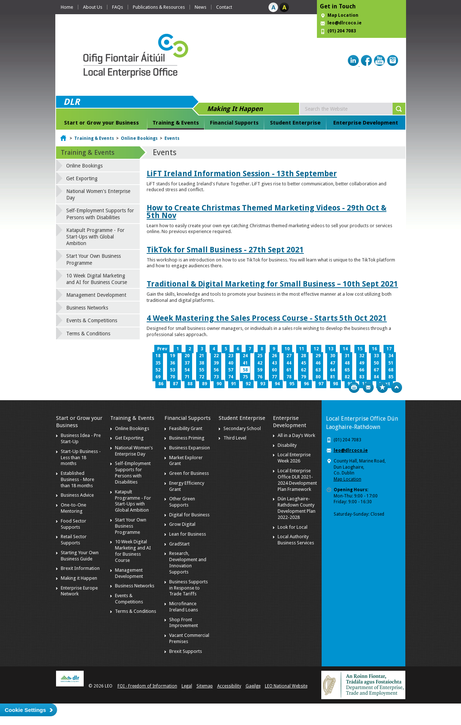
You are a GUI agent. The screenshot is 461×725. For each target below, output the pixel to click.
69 (157, 376)
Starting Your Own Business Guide (80, 556)
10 (287, 348)
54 (187, 370)
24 (245, 355)
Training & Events (175, 122)
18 (157, 355)
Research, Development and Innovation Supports (187, 563)
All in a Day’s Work (296, 435)
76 (259, 376)
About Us (92, 7)
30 (332, 355)
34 (390, 355)
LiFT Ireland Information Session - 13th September (242, 173)
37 (187, 363)
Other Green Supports (182, 502)
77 (274, 376)
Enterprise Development (365, 122)
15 (359, 348)
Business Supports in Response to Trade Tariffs (188, 588)
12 (316, 348)
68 (390, 370)
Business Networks (87, 308)
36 (172, 363)
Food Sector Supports (73, 524)
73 (216, 376)
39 (216, 363)
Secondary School (242, 428)
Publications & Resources (159, 7)
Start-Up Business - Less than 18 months (81, 457)
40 (230, 363)
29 (318, 355)
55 (201, 370)
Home (67, 7)
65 (347, 370)
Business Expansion (189, 447)
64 (332, 370)
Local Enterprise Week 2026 (294, 458)
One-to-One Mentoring (73, 508)
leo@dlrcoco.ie (344, 22)
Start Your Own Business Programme (93, 259)
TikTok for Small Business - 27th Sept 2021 (225, 249)
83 (361, 376)
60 (274, 370)
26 (274, 355)
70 (172, 376)
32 (361, 355)
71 (187, 376)
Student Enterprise (295, 122)
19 (172, 355)
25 (259, 355)
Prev (162, 348)
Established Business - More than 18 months (77, 479)
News (200, 7)
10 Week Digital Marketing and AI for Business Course (96, 279)
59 (259, 370)
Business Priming (186, 438)
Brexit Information (80, 568)
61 (288, 370)
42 (259, 363)
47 (332, 363)
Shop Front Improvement (183, 623)
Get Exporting (82, 178)
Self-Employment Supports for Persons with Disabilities (100, 214)
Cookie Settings (25, 710)
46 (318, 363)
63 (318, 370)
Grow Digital (182, 524)
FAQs (117, 7)
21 (201, 355)
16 (374, 348)
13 (330, 348)
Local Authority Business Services (296, 539)
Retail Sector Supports (74, 539)
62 (303, 370)
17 (389, 348)
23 (230, 355)
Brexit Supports (185, 651)
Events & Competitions (91, 320)
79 (303, 376)
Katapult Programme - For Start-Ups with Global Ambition (95, 236)
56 (216, 370)
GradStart (179, 544)
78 (288, 376)
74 (230, 376)
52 (157, 370)
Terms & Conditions (88, 333)
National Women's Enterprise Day (98, 194)
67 (376, 370)
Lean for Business (187, 534)
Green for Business (189, 473)
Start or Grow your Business (101, 122)
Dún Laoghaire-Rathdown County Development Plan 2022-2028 (296, 508)
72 (201, 376)
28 (303, 355)
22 (216, 355)
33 (376, 355)
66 (361, 370)
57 (230, 370)
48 (347, 363)
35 (157, 363)
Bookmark (382, 387)
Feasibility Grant (185, 428)
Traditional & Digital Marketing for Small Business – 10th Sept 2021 (272, 283)
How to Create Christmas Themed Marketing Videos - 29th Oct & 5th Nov (266, 211)
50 (376, 363)
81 (332, 376)
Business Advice (77, 495)
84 (376, 376)
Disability (287, 445)
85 (390, 376)
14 (345, 348)
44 (288, 363)
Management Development (96, 295)
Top (396, 387)
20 (187, 355)
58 (245, 370)
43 (274, 363)
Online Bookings (139, 138)
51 (390, 363)
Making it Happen (79, 578)
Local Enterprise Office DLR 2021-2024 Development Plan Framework (297, 480)
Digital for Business (189, 514)
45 (303, 363)
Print (354, 387)
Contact (224, 7)
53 (172, 370)
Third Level (234, 438)
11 (301, 348)
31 (347, 355)
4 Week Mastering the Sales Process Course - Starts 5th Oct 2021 (267, 318)
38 (201, 363)
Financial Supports (234, 122)
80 (318, 376)
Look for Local (292, 527)
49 (361, 363)
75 (245, 376)
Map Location (342, 15)
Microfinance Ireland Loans (183, 606)
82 (347, 376)
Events (171, 138)
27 (288, 355)
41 (245, 363)
